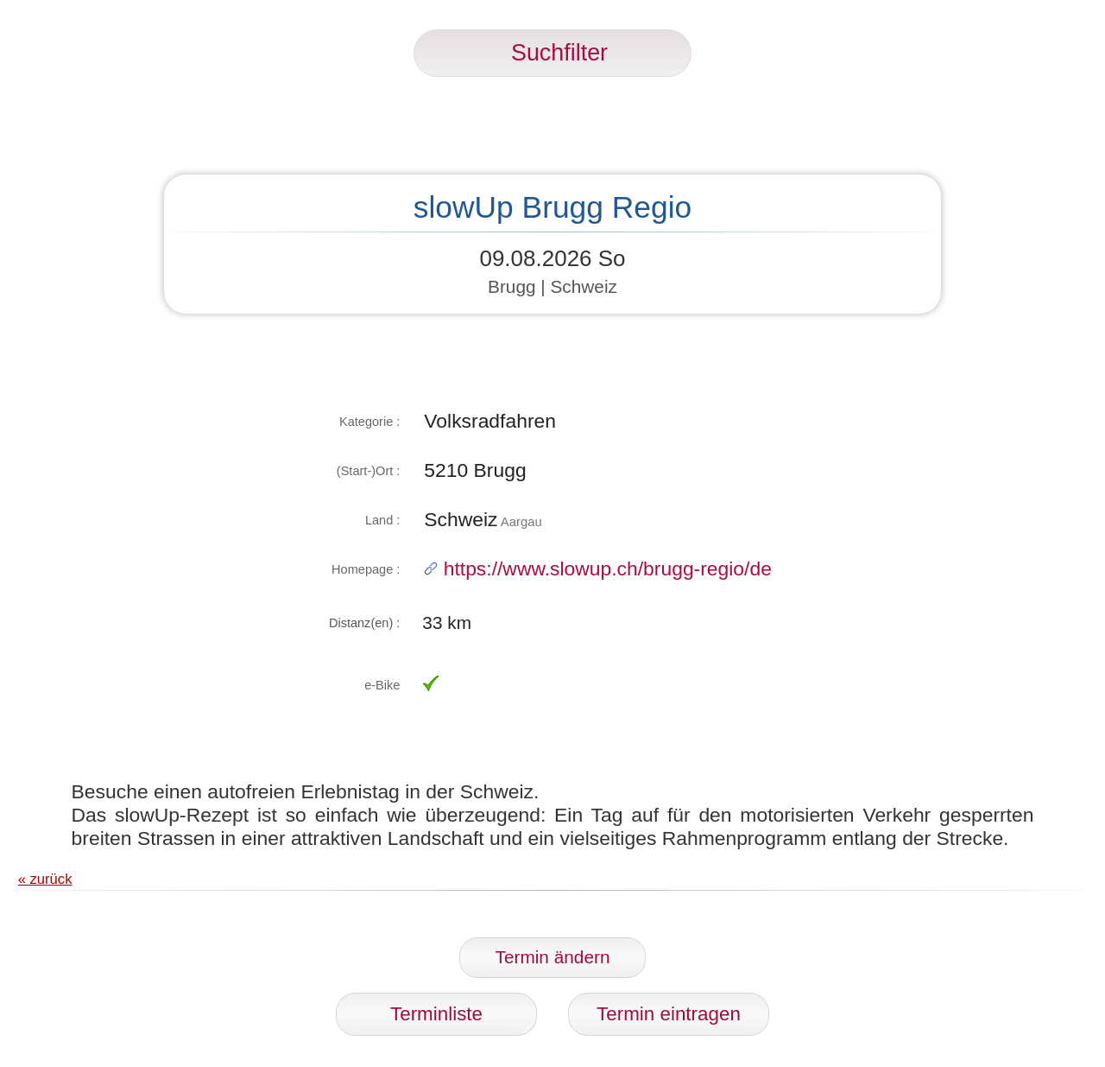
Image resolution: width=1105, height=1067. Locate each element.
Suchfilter (552, 53)
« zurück (45, 879)
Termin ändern (553, 957)
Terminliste (436, 1014)
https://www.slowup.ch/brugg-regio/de (598, 568)
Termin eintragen (669, 1014)
